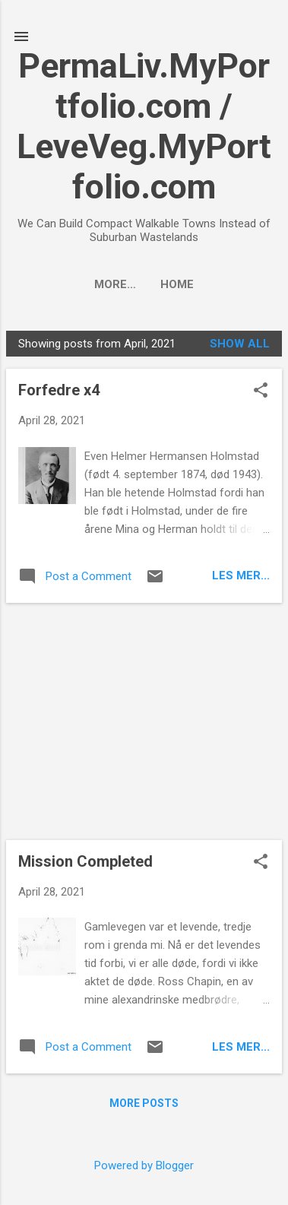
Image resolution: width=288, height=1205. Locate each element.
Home (144, 284)
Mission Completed (85, 861)
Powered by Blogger (144, 1165)
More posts (144, 1103)
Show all (240, 343)
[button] (261, 391)
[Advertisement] (144, 721)
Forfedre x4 (59, 390)
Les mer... (241, 575)
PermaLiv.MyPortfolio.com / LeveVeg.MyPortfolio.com (144, 126)
